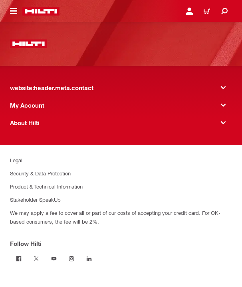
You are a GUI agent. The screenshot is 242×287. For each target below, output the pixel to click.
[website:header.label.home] (41, 11)
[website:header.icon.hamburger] (13, 11)
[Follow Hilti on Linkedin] (89, 258)
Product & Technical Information (46, 186)
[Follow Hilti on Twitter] (36, 258)
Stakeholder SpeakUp (35, 199)
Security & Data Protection (40, 173)
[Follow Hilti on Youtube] (54, 258)
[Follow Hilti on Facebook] (19, 258)
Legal (16, 160)
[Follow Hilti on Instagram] (71, 258)
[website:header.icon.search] (224, 11)
